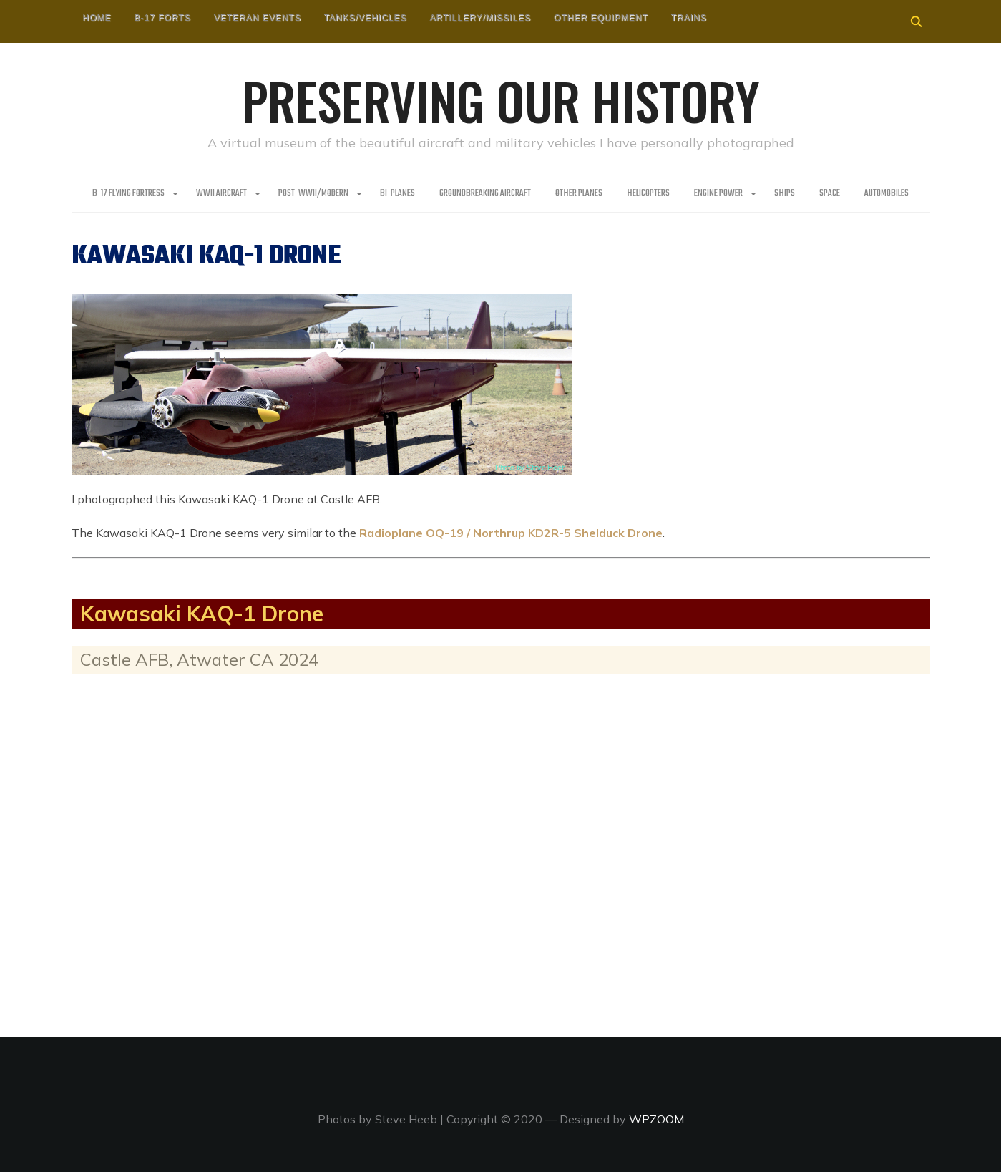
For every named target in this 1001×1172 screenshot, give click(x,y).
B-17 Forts (163, 18)
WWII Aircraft (221, 193)
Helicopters (648, 193)
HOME (97, 18)
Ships (784, 193)
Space (829, 193)
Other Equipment (601, 18)
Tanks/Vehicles (365, 18)
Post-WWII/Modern (313, 193)
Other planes (578, 193)
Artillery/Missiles (480, 18)
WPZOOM (656, 1119)
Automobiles (886, 193)
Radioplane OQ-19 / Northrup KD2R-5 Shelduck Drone (511, 533)
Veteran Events (257, 18)
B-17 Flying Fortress (128, 193)
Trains (689, 18)
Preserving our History (501, 100)
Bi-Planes (397, 193)
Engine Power (718, 193)
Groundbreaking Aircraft (485, 193)
